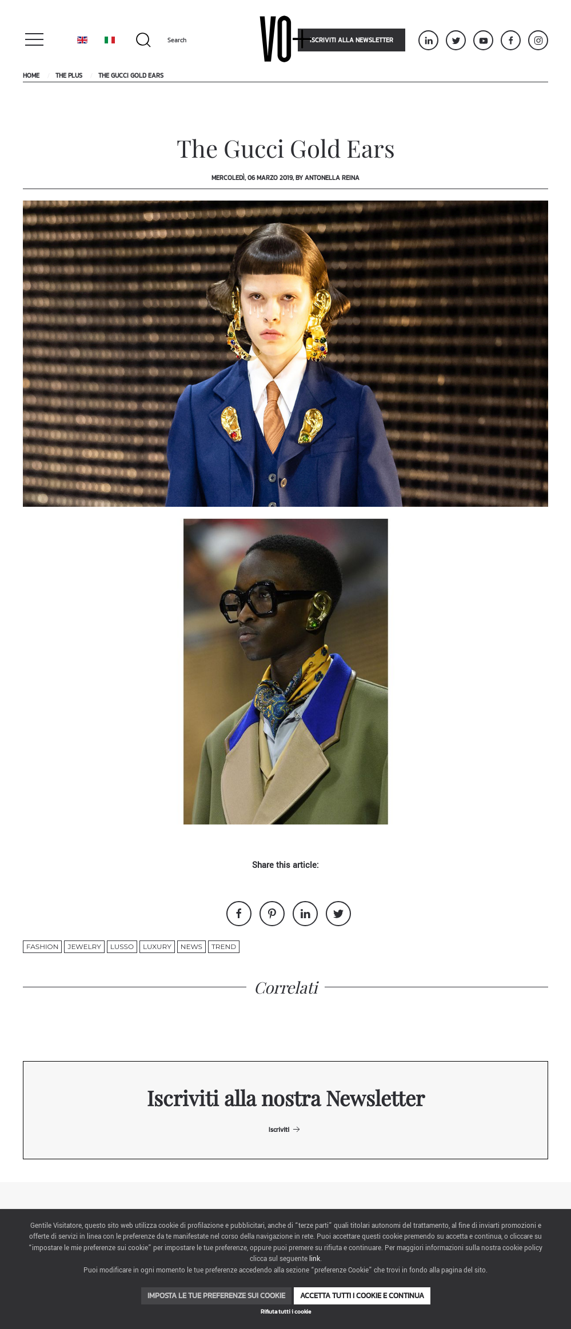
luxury (157, 946)
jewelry (84, 946)
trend (223, 946)
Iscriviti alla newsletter (351, 40)
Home (31, 75)
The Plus (68, 75)
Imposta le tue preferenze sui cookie (216, 1295)
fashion (42, 946)
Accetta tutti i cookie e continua (362, 1295)
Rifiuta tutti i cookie (286, 1311)
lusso (122, 946)
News (191, 946)
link (314, 1259)
